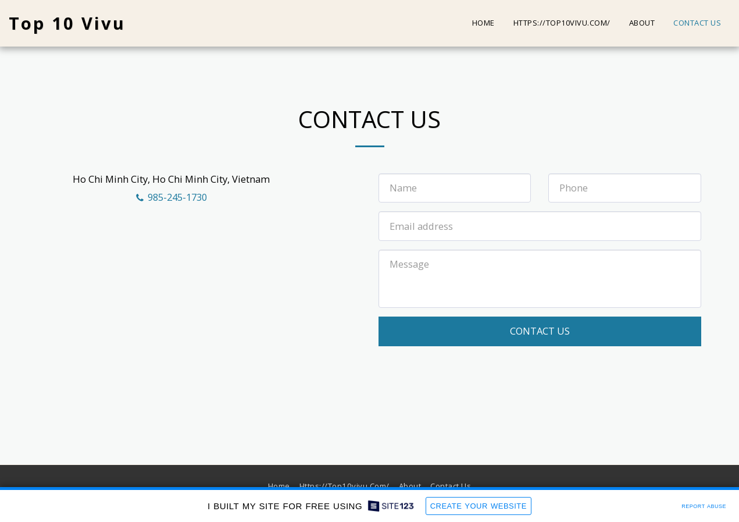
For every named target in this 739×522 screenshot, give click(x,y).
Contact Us (540, 331)
